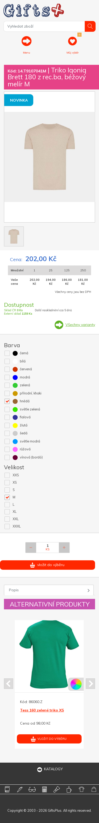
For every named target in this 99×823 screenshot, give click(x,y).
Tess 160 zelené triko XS (42, 710)
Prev (8, 683)
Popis (14, 590)
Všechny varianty (80, 324)
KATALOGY (49, 769)
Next (90, 683)
